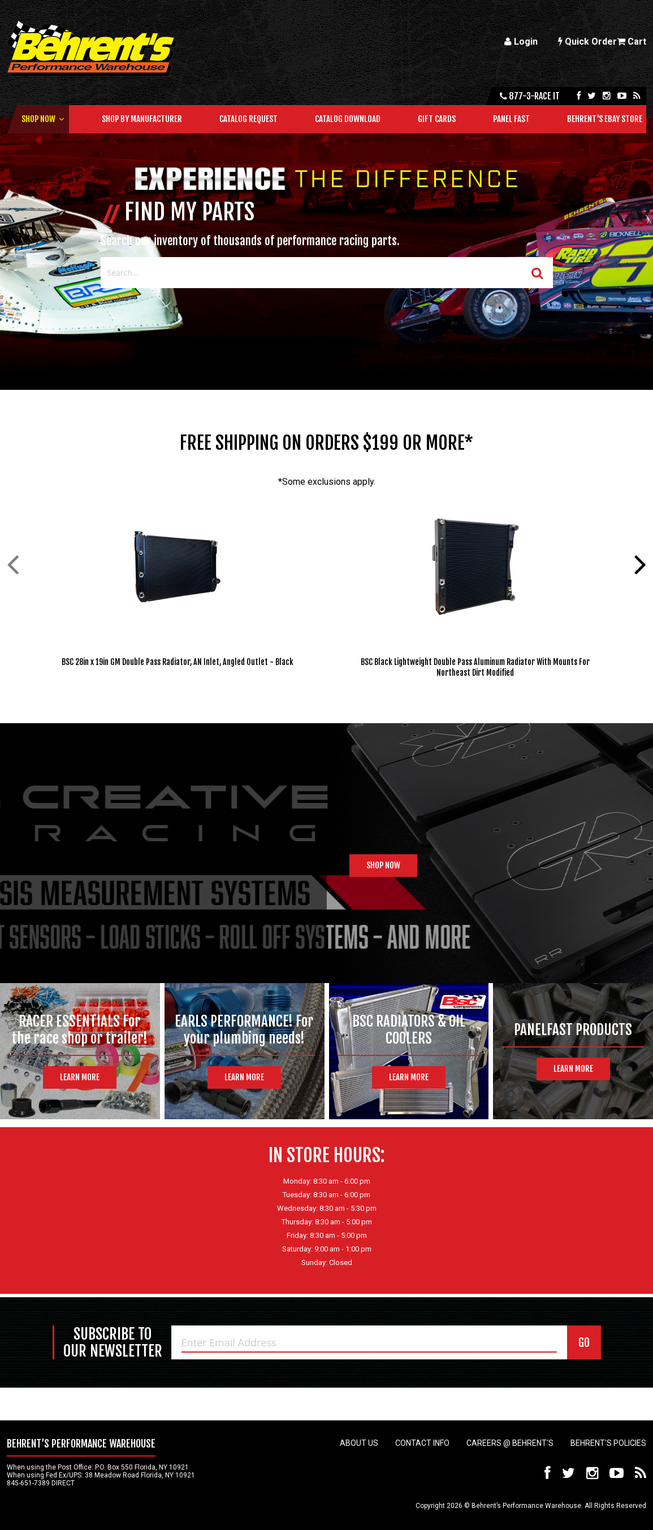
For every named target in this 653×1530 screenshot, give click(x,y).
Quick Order (587, 41)
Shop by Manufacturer (142, 119)
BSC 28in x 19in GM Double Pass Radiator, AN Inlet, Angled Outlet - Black (177, 662)
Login (521, 41)
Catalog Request (248, 119)
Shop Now (38, 119)
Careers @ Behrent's (509, 1443)
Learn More (80, 1077)
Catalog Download (347, 119)
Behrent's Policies (608, 1443)
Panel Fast (511, 119)
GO (584, 1343)
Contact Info (422, 1443)
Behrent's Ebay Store (604, 119)
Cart (631, 41)
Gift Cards (437, 119)
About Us (359, 1443)
